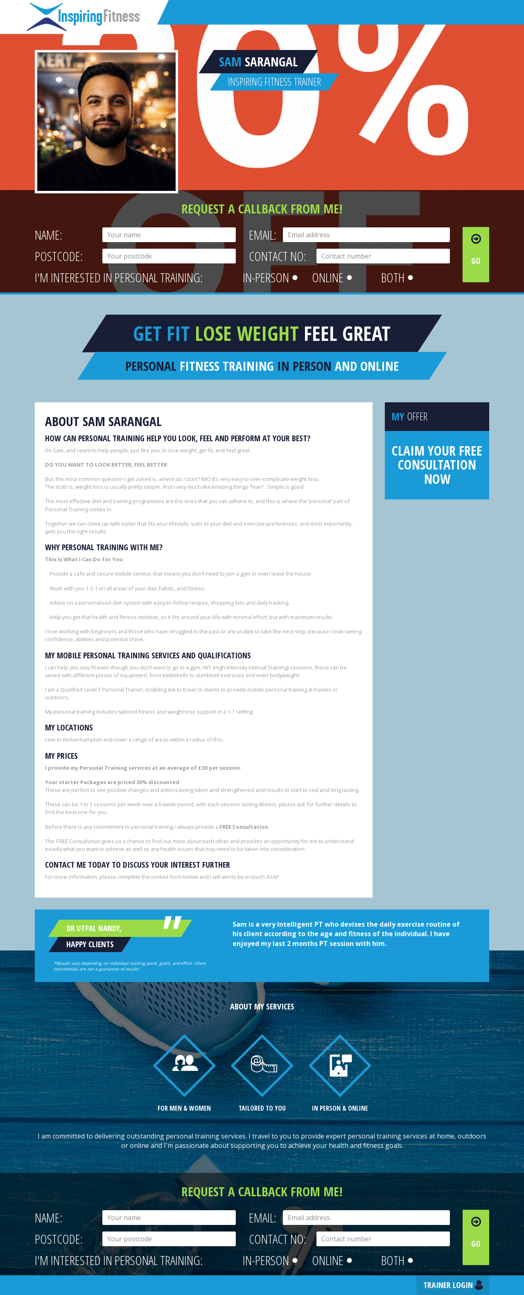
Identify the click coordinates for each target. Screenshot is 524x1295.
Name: (48, 235)
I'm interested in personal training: (119, 278)
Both (397, 278)
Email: (262, 235)
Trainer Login (448, 1284)
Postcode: (59, 256)
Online (332, 278)
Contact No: (277, 256)
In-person (270, 278)
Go (476, 260)
